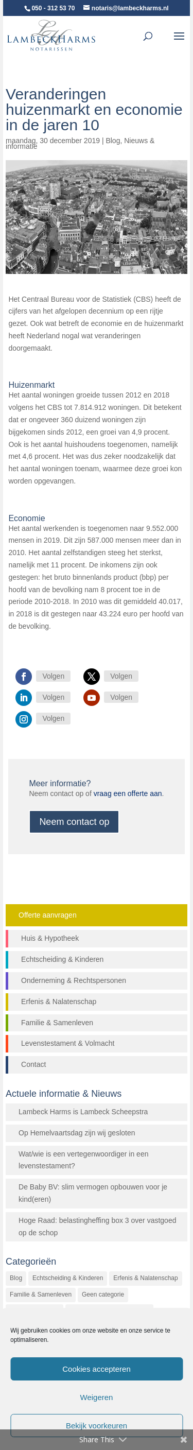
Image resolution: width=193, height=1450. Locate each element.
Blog (113, 140)
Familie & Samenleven (57, 1023)
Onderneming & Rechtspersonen (73, 980)
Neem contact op (74, 822)
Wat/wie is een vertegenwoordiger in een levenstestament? (83, 1160)
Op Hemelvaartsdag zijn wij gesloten (77, 1133)
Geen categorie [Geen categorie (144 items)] (103, 1294)
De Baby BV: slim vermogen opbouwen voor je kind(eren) (93, 1193)
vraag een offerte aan (128, 793)
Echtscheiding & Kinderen (62, 959)
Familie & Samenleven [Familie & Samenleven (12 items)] (41, 1294)
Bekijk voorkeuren (96, 1425)
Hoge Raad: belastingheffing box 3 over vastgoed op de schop (97, 1226)
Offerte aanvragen (48, 915)
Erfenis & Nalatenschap (58, 1001)
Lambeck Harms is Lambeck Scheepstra (83, 1112)
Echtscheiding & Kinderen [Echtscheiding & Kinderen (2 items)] (67, 1278)
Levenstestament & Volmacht (67, 1043)
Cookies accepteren (96, 1369)
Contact (33, 1064)
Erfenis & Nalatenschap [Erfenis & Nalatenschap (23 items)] (145, 1278)
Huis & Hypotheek (50, 938)
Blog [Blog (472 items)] (16, 1278)
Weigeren (96, 1397)
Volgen (53, 676)
